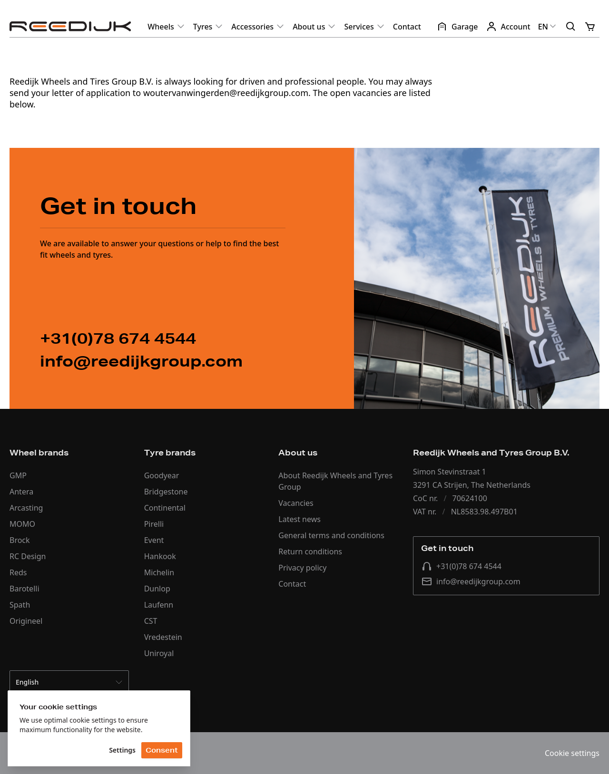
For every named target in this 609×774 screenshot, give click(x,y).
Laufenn (159, 605)
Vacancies (295, 503)
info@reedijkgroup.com (471, 581)
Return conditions (310, 551)
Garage (457, 26)
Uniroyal (159, 653)
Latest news (299, 519)
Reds (18, 572)
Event (154, 540)
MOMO (22, 524)
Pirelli (154, 524)
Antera (21, 491)
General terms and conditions (331, 535)
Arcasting (26, 508)
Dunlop (157, 588)
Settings (122, 750)
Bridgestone (166, 491)
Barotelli (24, 588)
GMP (18, 475)
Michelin (159, 572)
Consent (162, 750)
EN (548, 26)
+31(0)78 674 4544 (461, 566)
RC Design (28, 556)
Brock (20, 540)
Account (508, 26)
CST (150, 621)
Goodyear (161, 475)
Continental (165, 508)
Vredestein (163, 637)
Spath (20, 605)
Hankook (160, 556)
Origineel (26, 621)
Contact (407, 26)
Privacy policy (302, 567)
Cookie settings (572, 753)
